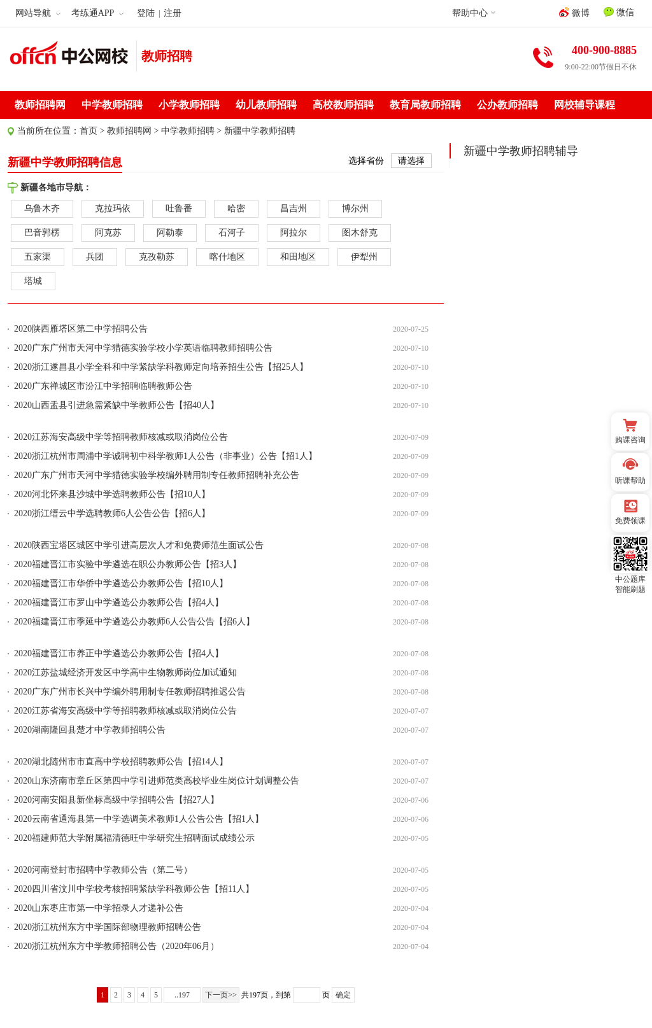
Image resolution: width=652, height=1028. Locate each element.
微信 (619, 12)
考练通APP (97, 13)
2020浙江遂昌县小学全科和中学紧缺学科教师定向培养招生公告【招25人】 (161, 367)
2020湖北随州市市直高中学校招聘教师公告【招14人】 (121, 761)
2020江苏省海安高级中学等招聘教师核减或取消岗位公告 (125, 710)
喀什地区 (227, 257)
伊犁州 (364, 257)
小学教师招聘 (189, 104)
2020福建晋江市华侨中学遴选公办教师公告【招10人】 (121, 583)
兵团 (95, 257)
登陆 (146, 13)
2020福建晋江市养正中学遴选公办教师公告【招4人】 (118, 653)
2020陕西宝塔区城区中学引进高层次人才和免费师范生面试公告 (139, 545)
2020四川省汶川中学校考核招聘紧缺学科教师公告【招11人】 (134, 889)
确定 (343, 994)
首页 (88, 131)
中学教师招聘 (112, 104)
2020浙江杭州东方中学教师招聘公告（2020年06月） (116, 946)
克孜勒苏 (156, 257)
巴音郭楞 (42, 232)
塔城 (33, 281)
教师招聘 (166, 56)
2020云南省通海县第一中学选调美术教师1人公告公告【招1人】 (139, 819)
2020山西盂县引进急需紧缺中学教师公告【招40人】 (116, 405)
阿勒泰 (170, 232)
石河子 (231, 232)
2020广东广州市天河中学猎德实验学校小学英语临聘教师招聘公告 (143, 348)
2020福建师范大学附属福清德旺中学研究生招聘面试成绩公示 (134, 838)
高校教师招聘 (343, 104)
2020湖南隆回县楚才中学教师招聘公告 (90, 730)
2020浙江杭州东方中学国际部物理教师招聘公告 (107, 927)
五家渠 (37, 257)
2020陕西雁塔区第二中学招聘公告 (81, 329)
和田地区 (298, 257)
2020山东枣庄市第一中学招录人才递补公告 (98, 908)
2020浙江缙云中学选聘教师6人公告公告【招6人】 (112, 513)
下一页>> (221, 994)
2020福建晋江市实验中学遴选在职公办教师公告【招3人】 (127, 564)
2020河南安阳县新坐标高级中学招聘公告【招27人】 (116, 800)
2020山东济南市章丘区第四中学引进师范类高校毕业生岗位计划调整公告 (156, 780)
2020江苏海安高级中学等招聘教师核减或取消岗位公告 (121, 437)
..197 (182, 994)
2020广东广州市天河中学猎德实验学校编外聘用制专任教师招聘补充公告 (156, 475)
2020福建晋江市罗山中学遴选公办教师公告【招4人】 (118, 602)
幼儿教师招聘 (266, 104)
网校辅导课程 (584, 104)
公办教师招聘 (507, 104)
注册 (172, 13)
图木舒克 (360, 232)
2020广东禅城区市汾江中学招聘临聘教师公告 (103, 386)
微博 (574, 12)
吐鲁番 (179, 208)
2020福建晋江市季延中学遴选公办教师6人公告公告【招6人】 (134, 621)
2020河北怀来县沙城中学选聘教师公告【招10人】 (112, 494)
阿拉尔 (293, 232)
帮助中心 (470, 13)
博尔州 (355, 208)
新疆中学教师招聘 (259, 131)
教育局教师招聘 (425, 104)
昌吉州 (293, 208)
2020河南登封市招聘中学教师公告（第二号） (103, 870)
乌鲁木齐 (42, 208)
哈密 (236, 208)
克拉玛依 (113, 208)
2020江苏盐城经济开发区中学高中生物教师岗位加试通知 (125, 672)
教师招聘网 (40, 104)
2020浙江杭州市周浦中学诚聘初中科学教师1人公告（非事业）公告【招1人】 (165, 456)
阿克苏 (108, 232)
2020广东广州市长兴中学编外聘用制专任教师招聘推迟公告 (130, 691)
